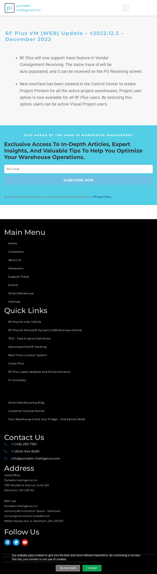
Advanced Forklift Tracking (27, 346)
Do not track (68, 568)
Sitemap (14, 301)
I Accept (92, 568)
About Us (14, 260)
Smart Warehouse (21, 293)
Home (12, 243)
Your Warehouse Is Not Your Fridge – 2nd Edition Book (46, 419)
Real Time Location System (27, 355)
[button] (125, 7)
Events (13, 285)
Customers (16, 251)
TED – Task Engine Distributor (29, 338)
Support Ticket (18, 276)
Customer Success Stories (26, 410)
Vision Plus (16, 363)
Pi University (17, 380)
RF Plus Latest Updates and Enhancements (39, 371)
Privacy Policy (102, 196)
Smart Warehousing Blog (26, 402)
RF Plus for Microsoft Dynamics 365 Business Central (45, 330)
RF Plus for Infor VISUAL (25, 321)
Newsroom (16, 268)
